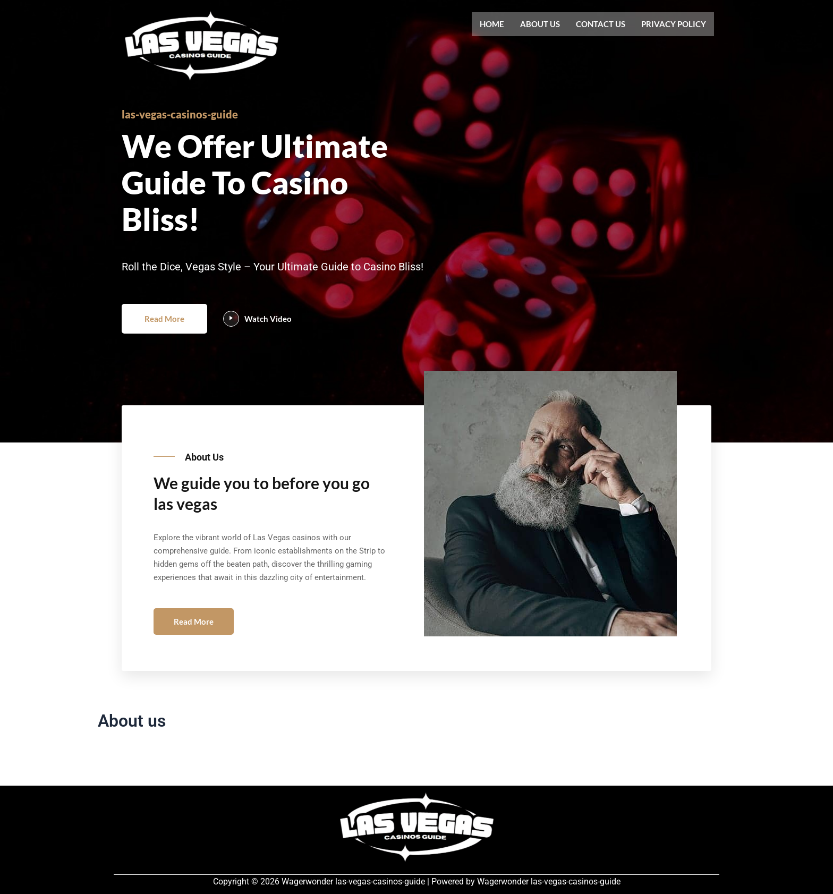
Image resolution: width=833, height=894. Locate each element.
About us (540, 24)
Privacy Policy (673, 24)
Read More (166, 327)
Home (492, 24)
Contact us (600, 24)
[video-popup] (235, 328)
